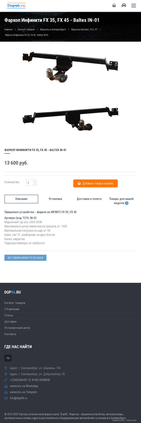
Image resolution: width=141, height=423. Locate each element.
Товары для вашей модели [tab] (121, 201)
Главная (8, 29)
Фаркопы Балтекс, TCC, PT (84, 29)
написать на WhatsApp (24, 386)
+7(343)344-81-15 (20, 380)
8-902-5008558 (41, 380)
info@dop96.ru (18, 398)
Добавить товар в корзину (95, 183)
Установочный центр (17, 328)
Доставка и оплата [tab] (89, 199)
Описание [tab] (21, 199)
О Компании (11, 309)
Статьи (8, 315)
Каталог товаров (26, 29)
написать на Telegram (23, 392)
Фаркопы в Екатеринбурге (53, 29)
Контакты (10, 334)
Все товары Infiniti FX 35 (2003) (25, 257)
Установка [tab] (55, 199)
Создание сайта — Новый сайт (124, 420)
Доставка (10, 321)
